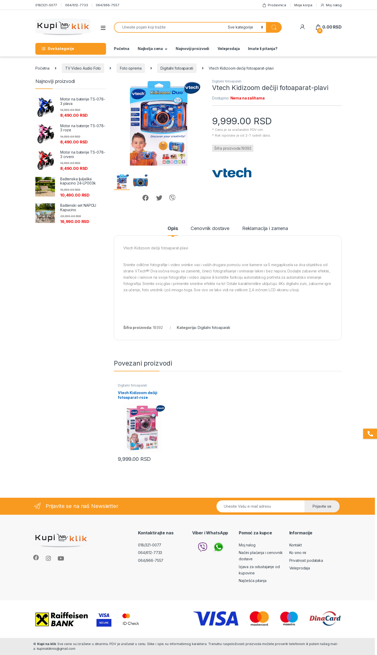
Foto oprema (130, 68)
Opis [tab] (173, 228)
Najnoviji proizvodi (192, 48)
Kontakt (295, 545)
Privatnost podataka (306, 560)
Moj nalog (331, 5)
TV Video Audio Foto (83, 68)
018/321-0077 (46, 5)
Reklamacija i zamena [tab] (265, 228)
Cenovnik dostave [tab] (210, 228)
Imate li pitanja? (263, 48)
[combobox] (169, 27)
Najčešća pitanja (253, 580)
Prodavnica (274, 5)
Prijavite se (322, 506)
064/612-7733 (76, 5)
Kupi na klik (46, 644)
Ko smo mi (297, 552)
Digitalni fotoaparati (176, 68)
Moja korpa (303, 5)
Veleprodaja (229, 48)
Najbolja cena (150, 48)
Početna (121, 48)
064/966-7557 (107, 5)
